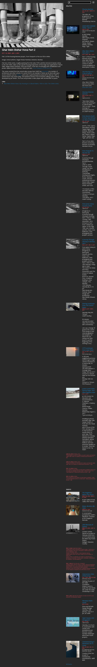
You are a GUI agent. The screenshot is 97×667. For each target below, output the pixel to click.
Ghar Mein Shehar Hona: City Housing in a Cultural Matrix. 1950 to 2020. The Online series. (31, 83)
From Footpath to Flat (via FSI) (87, 152)
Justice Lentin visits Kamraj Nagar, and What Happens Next (88, 390)
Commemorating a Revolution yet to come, (88, 643)
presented (45, 71)
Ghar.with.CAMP (87, 87)
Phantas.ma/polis (87, 9)
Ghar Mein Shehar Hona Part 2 (18, 49)
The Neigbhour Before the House (87, 493)
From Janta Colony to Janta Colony (88, 205)
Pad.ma (19, 75)
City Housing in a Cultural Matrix (87, 73)
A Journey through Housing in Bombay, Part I (88, 241)
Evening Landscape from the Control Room (88, 305)
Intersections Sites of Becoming (88, 575)
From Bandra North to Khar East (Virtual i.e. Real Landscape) (88, 118)
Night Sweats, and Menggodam (88, 619)
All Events (69, 664)
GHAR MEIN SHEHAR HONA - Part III (88, 27)
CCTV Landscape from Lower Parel (87, 349)
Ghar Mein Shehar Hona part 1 (88, 52)
